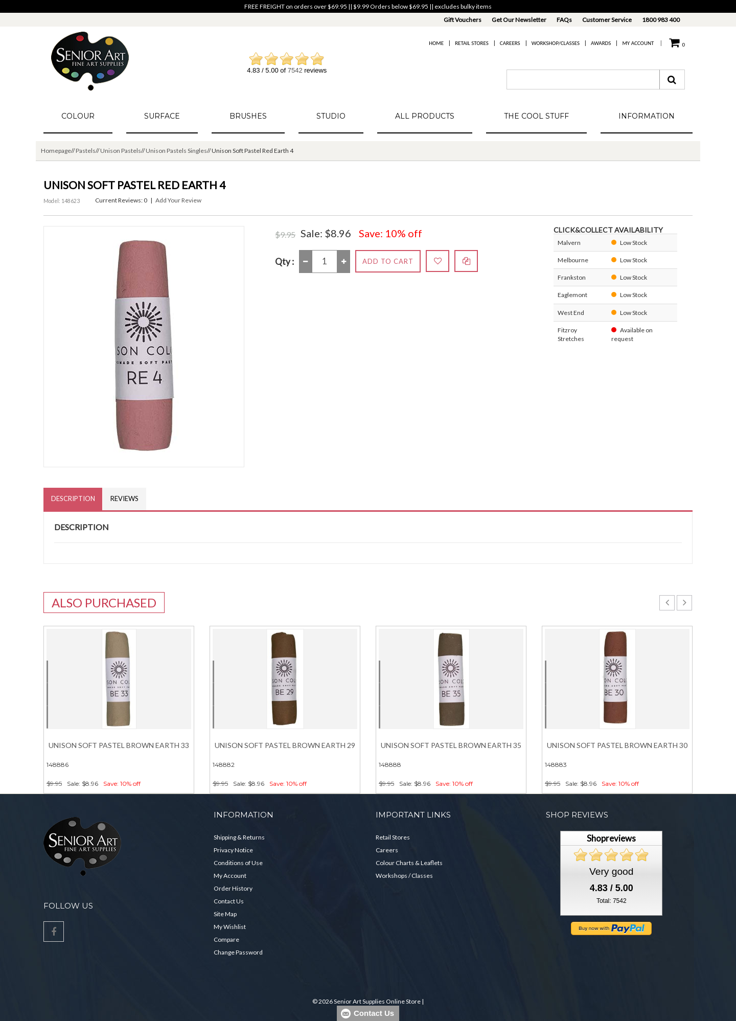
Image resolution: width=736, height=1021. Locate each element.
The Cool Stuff (536, 116)
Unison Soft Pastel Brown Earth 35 (451, 745)
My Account (638, 43)
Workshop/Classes (556, 43)
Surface (162, 116)
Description (73, 499)
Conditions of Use (238, 863)
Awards (601, 43)
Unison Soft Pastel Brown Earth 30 (617, 745)
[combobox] (583, 79)
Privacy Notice (233, 850)
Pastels (86, 150)
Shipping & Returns (239, 837)
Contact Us (229, 901)
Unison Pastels (120, 150)
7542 (295, 70)
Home (436, 43)
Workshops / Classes (404, 875)
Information (646, 116)
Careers (510, 43)
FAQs (564, 20)
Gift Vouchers (462, 20)
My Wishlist (230, 927)
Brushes (248, 116)
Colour (78, 116)
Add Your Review (178, 200)
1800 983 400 (661, 20)
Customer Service (607, 20)
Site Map (225, 914)
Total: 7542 (611, 901)
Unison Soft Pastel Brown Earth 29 (285, 745)
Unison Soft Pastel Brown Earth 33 (119, 745)
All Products (424, 116)
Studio (331, 116)
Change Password (238, 952)
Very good (611, 872)
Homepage (56, 150)
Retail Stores (472, 43)
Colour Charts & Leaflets (409, 863)
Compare (226, 939)
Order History (233, 888)
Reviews (125, 499)
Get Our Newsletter (519, 20)
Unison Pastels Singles (176, 150)
